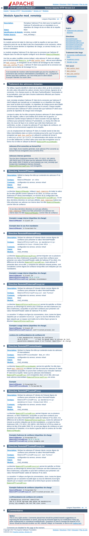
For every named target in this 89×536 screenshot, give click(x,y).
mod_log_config (10, 65)
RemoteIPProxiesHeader (74, 45)
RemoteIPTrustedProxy (73, 47)
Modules (56, 4)
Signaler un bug (72, 62)
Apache (6, 11)
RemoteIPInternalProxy (73, 41)
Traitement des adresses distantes (25, 84)
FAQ (69, 4)
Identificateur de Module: (13, 32)
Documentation (27, 11)
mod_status (11, 63)
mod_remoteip (43, 191)
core (21, 65)
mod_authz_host (38, 60)
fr (62, 19)
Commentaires (72, 76)
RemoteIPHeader (53, 54)
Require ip (24, 60)
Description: (8, 23)
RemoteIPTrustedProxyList (75, 49)
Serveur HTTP (15, 11)
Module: (10, 187)
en (58, 19)
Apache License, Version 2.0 (22, 532)
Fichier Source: (10, 35)
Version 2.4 (37, 11)
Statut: (6, 30)
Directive (12, 171)
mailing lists (77, 523)
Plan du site (83, 4)
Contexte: (11, 182)
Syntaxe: (10, 180)
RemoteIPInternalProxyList (75, 43)
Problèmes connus (73, 59)
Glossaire (75, 4)
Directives (63, 4)
